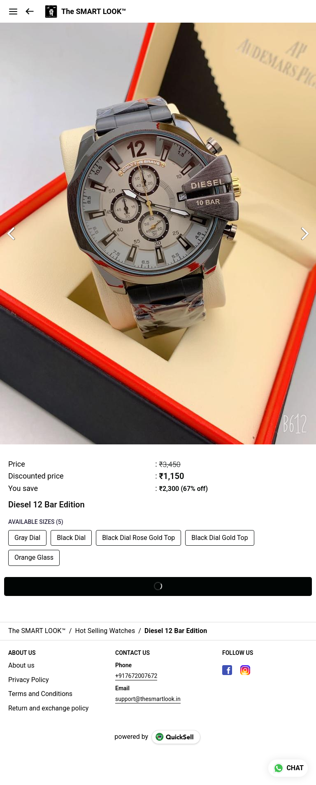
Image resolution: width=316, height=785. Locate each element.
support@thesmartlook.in (148, 699)
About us (21, 665)
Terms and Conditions (40, 694)
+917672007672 (136, 676)
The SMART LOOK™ (93, 11)
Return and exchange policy (48, 708)
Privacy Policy (28, 680)
